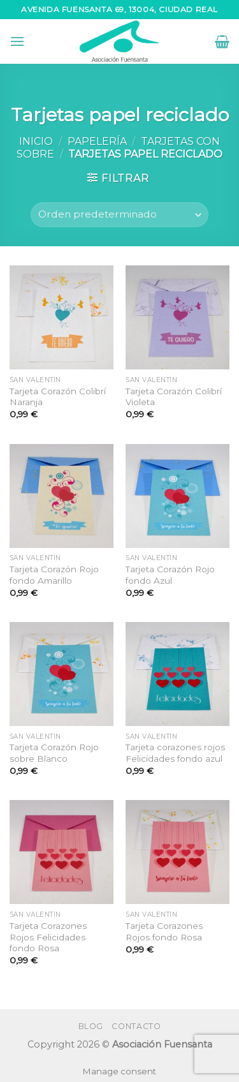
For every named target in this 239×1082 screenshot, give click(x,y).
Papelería (97, 141)
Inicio (36, 141)
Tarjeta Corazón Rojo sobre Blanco (54, 753)
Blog (90, 1026)
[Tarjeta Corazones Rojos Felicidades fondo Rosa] (61, 852)
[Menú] (17, 41)
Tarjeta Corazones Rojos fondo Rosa (164, 931)
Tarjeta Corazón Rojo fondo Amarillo (54, 575)
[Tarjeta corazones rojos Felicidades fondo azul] (177, 674)
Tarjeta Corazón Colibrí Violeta (174, 397)
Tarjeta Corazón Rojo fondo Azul (170, 575)
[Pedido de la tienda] (119, 214)
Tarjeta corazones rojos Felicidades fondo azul (175, 753)
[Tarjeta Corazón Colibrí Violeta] (177, 317)
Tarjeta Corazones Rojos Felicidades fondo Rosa (48, 937)
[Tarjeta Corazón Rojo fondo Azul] (177, 496)
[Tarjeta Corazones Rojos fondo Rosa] (177, 852)
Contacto (136, 1026)
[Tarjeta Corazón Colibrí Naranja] (61, 317)
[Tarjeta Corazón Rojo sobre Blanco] (61, 674)
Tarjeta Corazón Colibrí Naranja (58, 397)
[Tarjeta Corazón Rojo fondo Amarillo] (61, 496)
